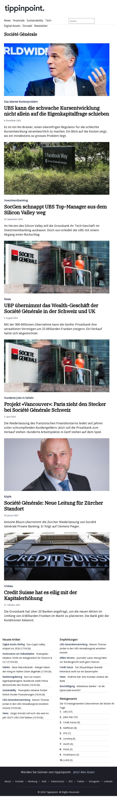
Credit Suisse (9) (71, 722)
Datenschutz (57, 781)
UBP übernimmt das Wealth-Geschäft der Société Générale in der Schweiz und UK (51, 308)
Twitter (80, 781)
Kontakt (19, 781)
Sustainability (35, 20)
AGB (44, 781)
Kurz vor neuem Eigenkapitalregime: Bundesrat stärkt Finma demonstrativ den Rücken (25, 680)
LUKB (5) (68, 760)
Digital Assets (12, 26)
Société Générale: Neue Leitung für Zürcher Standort (53, 506)
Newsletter (41, 26)
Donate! (27, 26)
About (8, 781)
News (7, 20)
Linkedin (108, 781)
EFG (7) (67, 733)
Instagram (94, 781)
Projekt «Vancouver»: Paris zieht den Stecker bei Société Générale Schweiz (55, 407)
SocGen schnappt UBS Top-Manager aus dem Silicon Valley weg (55, 209)
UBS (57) (67, 711)
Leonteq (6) (69, 738)
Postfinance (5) (71, 754)
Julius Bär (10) (70, 717)
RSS (71, 781)
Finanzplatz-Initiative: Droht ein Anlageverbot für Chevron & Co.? (27, 657)
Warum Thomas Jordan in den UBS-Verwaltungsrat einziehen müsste (25, 703)
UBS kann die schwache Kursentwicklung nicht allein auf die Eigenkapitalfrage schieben (56, 111)
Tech (48, 20)
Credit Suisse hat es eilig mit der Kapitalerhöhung (40, 595)
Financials (19, 20)
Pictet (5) (68, 749)
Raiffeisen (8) (70, 727)
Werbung (32, 781)
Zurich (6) (68, 743)
